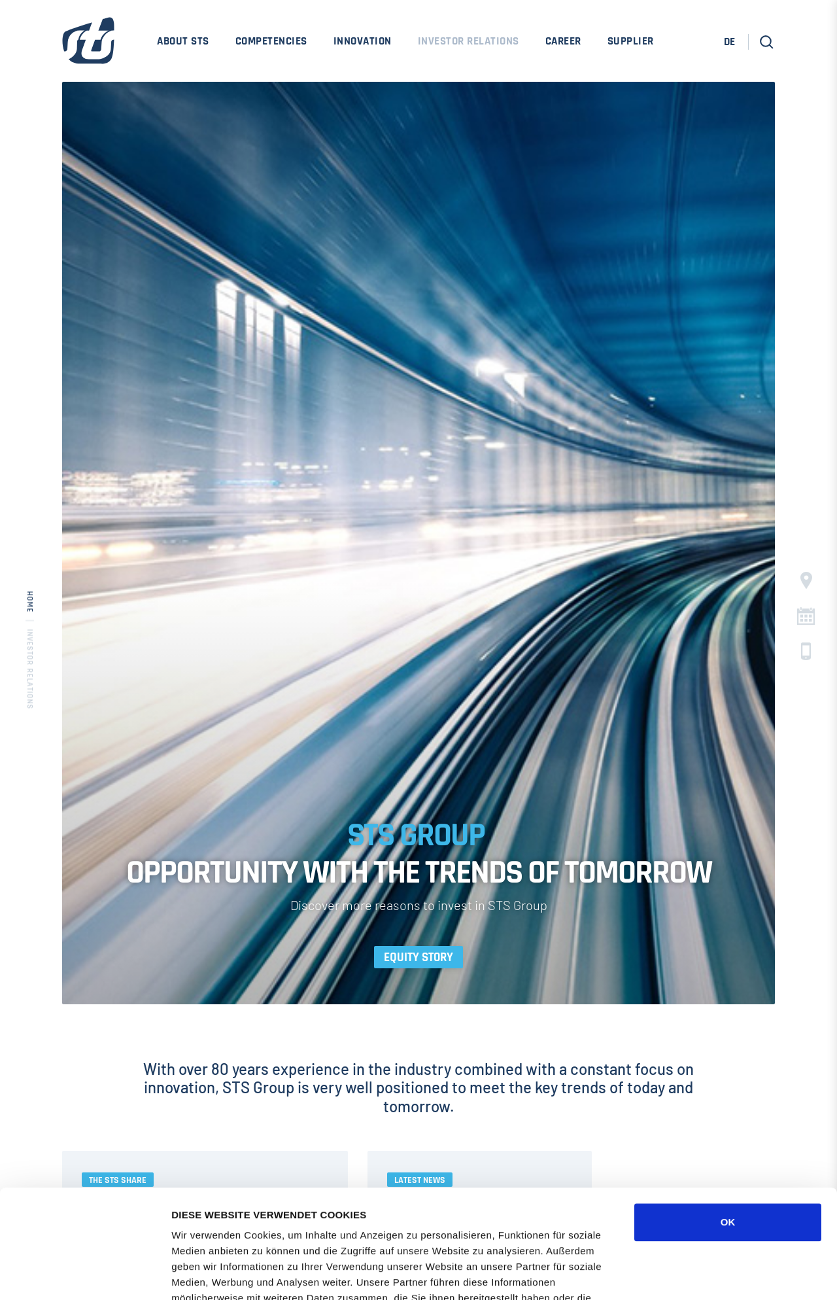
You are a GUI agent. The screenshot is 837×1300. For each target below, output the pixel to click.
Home (30, 601)
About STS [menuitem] (183, 41)
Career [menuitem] (563, 41)
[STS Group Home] (88, 49)
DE (729, 42)
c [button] (806, 651)
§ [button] (806, 580)
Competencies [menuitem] (271, 41)
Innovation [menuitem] (362, 41)
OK (728, 1113)
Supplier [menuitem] (630, 41)
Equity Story (418, 957)
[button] (767, 42)
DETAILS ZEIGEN (702, 1274)
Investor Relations (30, 669)
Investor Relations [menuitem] (468, 41)
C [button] (806, 616)
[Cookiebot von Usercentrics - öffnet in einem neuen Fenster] (84, 1274)
